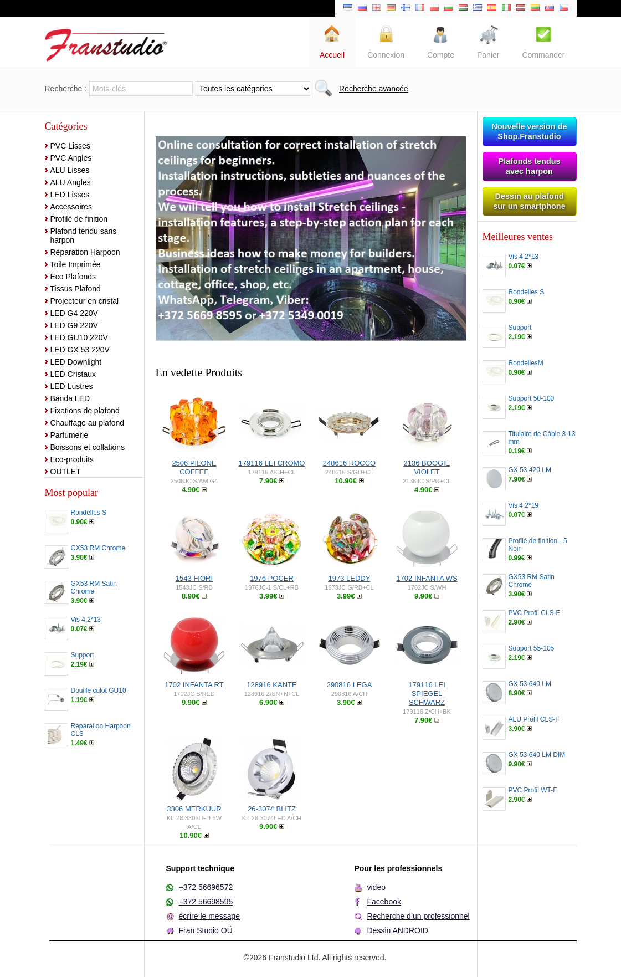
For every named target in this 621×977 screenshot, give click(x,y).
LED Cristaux (73, 374)
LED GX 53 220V (80, 349)
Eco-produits (72, 459)
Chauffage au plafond (87, 422)
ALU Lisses (70, 170)
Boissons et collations (87, 447)
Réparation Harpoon (85, 252)
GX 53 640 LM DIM (537, 755)
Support (82, 655)
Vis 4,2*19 (524, 505)
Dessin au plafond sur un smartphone (529, 201)
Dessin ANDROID (397, 930)
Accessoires (71, 206)
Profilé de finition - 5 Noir (538, 545)
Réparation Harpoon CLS (101, 730)
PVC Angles (71, 158)
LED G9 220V (74, 325)
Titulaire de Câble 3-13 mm (542, 438)
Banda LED (70, 398)
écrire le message (209, 916)
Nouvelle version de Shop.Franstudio (529, 131)
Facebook (384, 901)
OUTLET (65, 471)
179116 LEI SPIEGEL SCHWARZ (426, 694)
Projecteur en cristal (84, 300)
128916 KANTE (271, 685)
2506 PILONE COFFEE (194, 467)
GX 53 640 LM (530, 684)
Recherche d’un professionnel (418, 916)
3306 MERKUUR (194, 809)
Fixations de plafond (85, 410)
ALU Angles (70, 182)
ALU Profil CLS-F (534, 719)
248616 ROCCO (349, 463)
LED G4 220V (74, 313)
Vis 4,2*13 (86, 619)
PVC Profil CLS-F (534, 613)
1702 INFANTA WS (426, 578)
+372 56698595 (206, 901)
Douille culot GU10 (98, 690)
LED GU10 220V (79, 337)
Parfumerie (69, 435)
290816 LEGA (349, 685)
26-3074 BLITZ (272, 809)
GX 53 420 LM (530, 470)
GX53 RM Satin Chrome (94, 587)
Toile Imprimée (75, 264)
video (376, 887)
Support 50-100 (532, 398)
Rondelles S (89, 512)
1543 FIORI (194, 578)
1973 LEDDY (350, 578)
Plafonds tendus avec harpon (530, 166)
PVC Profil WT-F (533, 790)
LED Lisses (70, 194)
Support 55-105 (532, 648)
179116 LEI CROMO (272, 463)
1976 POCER (272, 578)
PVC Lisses (70, 145)
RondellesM (526, 363)
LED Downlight (76, 361)
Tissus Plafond (75, 288)
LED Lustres (71, 386)
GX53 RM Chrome (98, 548)
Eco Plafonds (73, 276)
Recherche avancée (373, 88)
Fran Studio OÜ (206, 930)
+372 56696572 (206, 887)
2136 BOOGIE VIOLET (427, 467)
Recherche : (65, 88)
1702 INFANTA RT (194, 685)
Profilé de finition (79, 218)
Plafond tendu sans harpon (83, 235)
